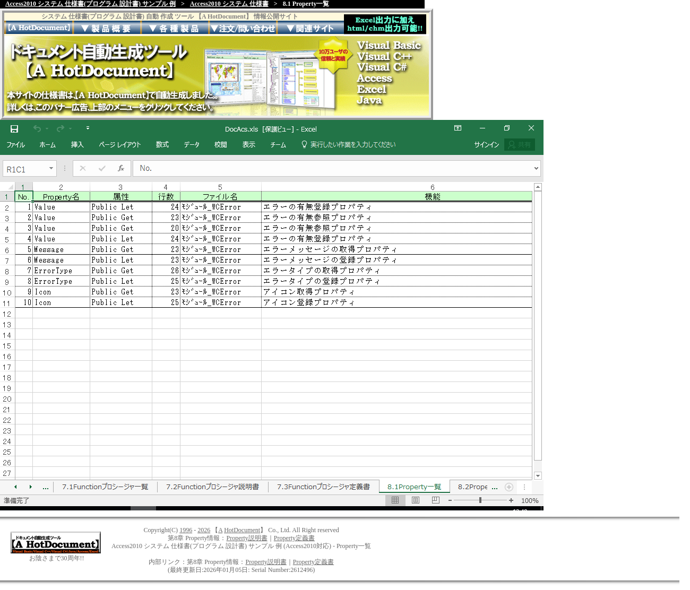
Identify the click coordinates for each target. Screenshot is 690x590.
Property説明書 (246, 538)
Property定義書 (294, 538)
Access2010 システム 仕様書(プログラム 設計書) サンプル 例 (90, 3)
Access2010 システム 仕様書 (229, 3)
